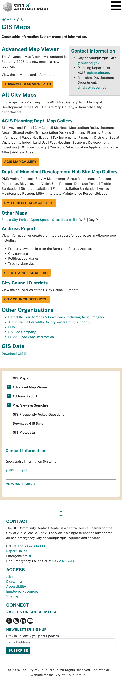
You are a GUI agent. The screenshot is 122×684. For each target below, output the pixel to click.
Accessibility (16, 586)
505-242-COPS (64, 561)
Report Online (16, 551)
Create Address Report (26, 273)
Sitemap (12, 596)
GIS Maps (20, 378)
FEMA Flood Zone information (31, 337)
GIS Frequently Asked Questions (38, 414)
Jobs (9, 577)
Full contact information (21, 483)
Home (7, 20)
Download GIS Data (16, 354)
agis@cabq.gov (98, 73)
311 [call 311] (16, 546)
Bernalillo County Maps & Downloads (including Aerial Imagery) (56, 317)
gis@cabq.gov (88, 63)
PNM (12, 327)
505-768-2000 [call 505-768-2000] (35, 546)
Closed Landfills (64, 220)
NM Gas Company (22, 332)
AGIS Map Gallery (20, 162)
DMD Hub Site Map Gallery (29, 203)
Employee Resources (22, 591)
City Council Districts (26, 299)
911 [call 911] (30, 556)
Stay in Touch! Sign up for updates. (33, 636)
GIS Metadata (24, 432)
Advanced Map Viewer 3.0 (27, 84)
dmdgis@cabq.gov (92, 87)
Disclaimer (14, 582)
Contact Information (25, 450)
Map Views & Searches (30, 405)
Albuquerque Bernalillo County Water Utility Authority (49, 322)
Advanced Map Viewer (30, 387)
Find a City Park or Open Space (26, 220)
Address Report (24, 396)
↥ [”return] (61, 513)
